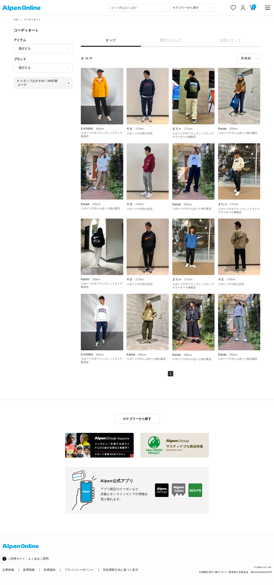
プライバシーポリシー (79, 569)
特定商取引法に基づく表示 (120, 569)
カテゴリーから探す (137, 419)
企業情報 (8, 569)
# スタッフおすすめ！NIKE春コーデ (44, 83)
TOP (16, 19)
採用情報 (29, 569)
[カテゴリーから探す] (193, 8)
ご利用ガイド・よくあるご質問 (28, 558)
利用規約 (49, 569)
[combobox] (138, 8)
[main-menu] (268, 8)
